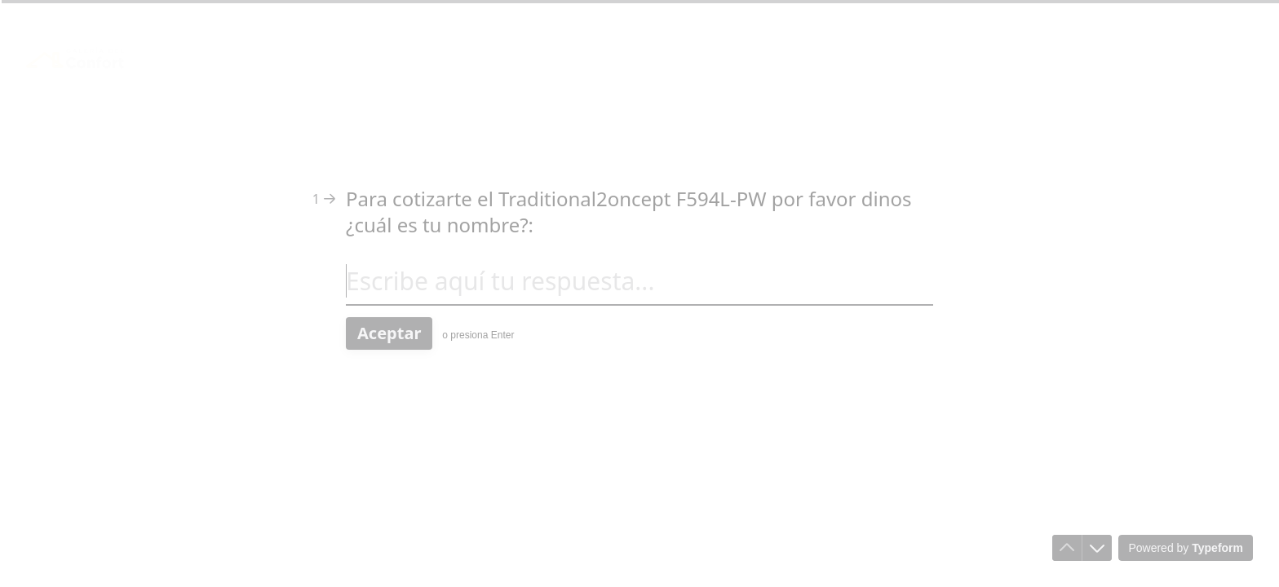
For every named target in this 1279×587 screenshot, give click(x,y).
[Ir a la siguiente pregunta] (1097, 548)
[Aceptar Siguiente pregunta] (389, 333)
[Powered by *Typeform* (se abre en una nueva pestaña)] (1185, 548)
